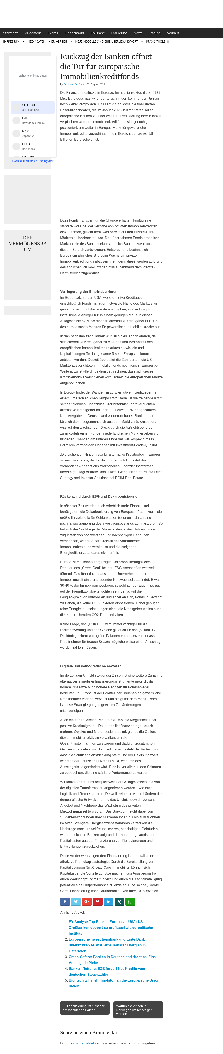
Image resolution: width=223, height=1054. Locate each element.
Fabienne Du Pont (74, 84)
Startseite (11, 33)
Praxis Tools (155, 41)
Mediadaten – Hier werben (47, 41)
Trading (155, 33)
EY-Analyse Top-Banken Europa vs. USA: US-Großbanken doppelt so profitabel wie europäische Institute (111, 927)
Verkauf (173, 33)
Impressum (11, 41)
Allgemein (33, 33)
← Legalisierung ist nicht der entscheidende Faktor (84, 1008)
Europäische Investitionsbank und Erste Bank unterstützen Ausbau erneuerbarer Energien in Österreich (107, 945)
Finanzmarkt (74, 33)
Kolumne (98, 33)
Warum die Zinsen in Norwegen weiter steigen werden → (134, 1010)
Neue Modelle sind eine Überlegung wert (106, 41)
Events (53, 33)
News (138, 33)
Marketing (119, 33)
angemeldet (85, 1043)
